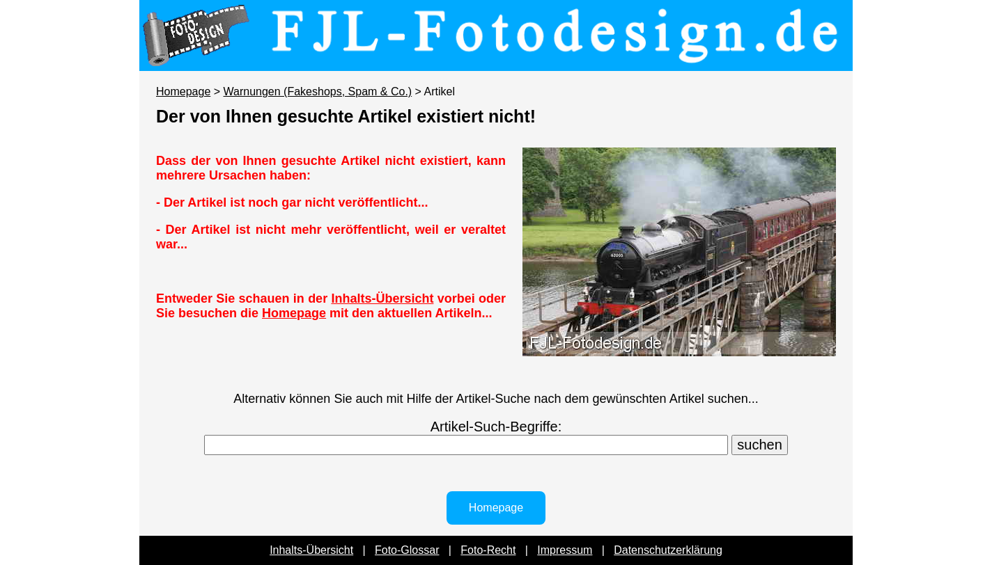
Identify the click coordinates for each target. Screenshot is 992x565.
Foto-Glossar (407, 550)
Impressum (564, 550)
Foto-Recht (488, 550)
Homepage (183, 91)
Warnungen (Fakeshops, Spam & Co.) (318, 91)
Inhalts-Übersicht (382, 298)
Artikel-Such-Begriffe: (496, 426)
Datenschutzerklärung (668, 550)
